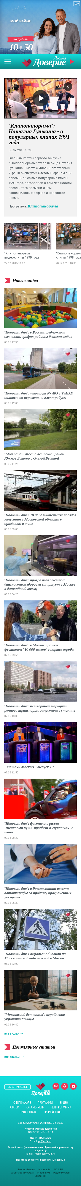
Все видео (11, 1033)
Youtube (73, 1086)
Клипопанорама (43, 206)
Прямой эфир (72, 61)
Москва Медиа (26, 1169)
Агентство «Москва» (22, 1172)
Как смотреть (35, 1107)
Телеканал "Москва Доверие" (44, 61)
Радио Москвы (61, 1172)
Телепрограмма (61, 1107)
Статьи (14, 1107)
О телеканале (22, 1102)
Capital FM (40, 1175)
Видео (64, 1102)
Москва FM (43, 1172)
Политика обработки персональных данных (40, 1159)
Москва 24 (44, 1169)
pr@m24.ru (44, 1141)
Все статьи (11, 1057)
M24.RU (58, 1169)
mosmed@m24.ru (45, 1153)
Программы (45, 1102)
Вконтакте (55, 1086)
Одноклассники (64, 1086)
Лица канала (28, 1112)
